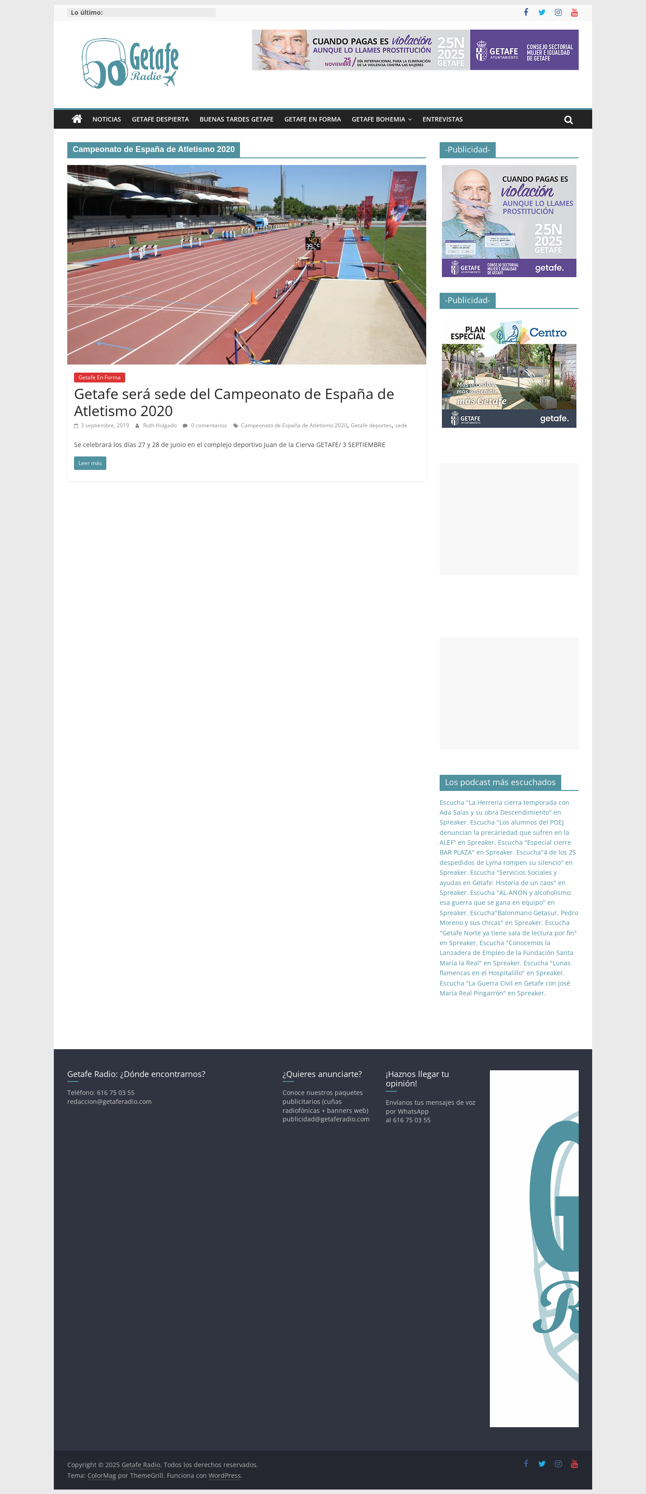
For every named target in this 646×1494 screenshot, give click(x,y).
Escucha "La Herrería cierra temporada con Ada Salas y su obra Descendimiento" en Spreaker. (504, 812)
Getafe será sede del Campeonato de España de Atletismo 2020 (234, 402)
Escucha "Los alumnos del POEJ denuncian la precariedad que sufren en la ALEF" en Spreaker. (504, 832)
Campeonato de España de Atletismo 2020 (294, 425)
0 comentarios (205, 425)
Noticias (106, 119)
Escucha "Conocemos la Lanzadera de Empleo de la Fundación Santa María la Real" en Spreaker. (506, 952)
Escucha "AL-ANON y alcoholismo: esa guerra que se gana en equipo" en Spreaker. (506, 902)
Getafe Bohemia (378, 119)
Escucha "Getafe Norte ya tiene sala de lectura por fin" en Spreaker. (508, 932)
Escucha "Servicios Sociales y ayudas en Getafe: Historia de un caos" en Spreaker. (503, 882)
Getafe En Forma (312, 119)
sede (401, 425)
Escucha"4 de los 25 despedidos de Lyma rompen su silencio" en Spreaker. (508, 862)
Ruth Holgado (160, 425)
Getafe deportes (371, 425)
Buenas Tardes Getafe (237, 119)
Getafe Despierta (160, 119)
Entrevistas (443, 119)
